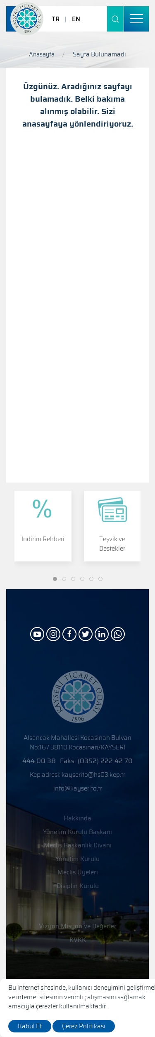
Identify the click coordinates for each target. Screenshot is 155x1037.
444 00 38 (39, 761)
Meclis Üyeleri (77, 872)
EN (76, 19)
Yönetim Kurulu (77, 859)
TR (56, 19)
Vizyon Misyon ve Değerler (78, 926)
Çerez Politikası (83, 1026)
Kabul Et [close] (30, 1026)
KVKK (77, 940)
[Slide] (55, 579)
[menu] (136, 19)
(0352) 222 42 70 (105, 761)
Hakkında (77, 818)
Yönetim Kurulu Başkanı (77, 832)
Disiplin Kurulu (78, 886)
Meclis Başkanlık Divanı (78, 845)
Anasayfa (42, 54)
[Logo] (26, 18)
